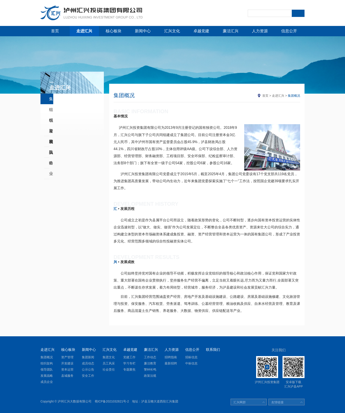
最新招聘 (171, 363)
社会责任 (109, 369)
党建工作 (129, 357)
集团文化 (109, 357)
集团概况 (57, 99)
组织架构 (57, 109)
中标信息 (191, 363)
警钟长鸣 (150, 369)
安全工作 (88, 375)
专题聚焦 (129, 369)
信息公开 (289, 31)
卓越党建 (201, 31)
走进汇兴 (84, 31)
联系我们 (213, 349)
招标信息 (191, 357)
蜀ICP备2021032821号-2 (112, 401)
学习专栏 (129, 363)
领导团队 (57, 120)
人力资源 (260, 31)
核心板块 (113, 31)
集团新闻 (88, 357)
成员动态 (88, 363)
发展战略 (57, 131)
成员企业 (57, 142)
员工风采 (109, 363)
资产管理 (67, 357)
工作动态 (150, 357)
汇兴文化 (172, 31)
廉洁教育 (150, 363)
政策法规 (150, 375)
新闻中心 (143, 31)
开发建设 (67, 363)
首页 (55, 31)
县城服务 (67, 375)
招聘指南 (171, 357)
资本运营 (67, 369)
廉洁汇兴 (231, 31)
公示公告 (88, 369)
